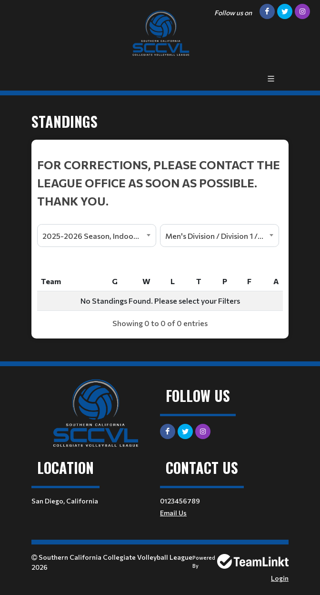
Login (280, 578)
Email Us (173, 513)
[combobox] (96, 235)
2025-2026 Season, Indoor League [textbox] (99, 235)
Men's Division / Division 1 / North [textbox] (222, 235)
